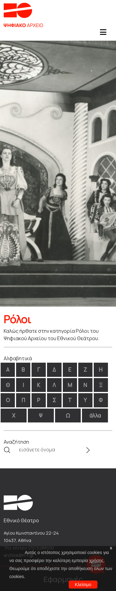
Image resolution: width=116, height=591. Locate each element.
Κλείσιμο (83, 584)
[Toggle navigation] (103, 34)
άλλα (95, 415)
